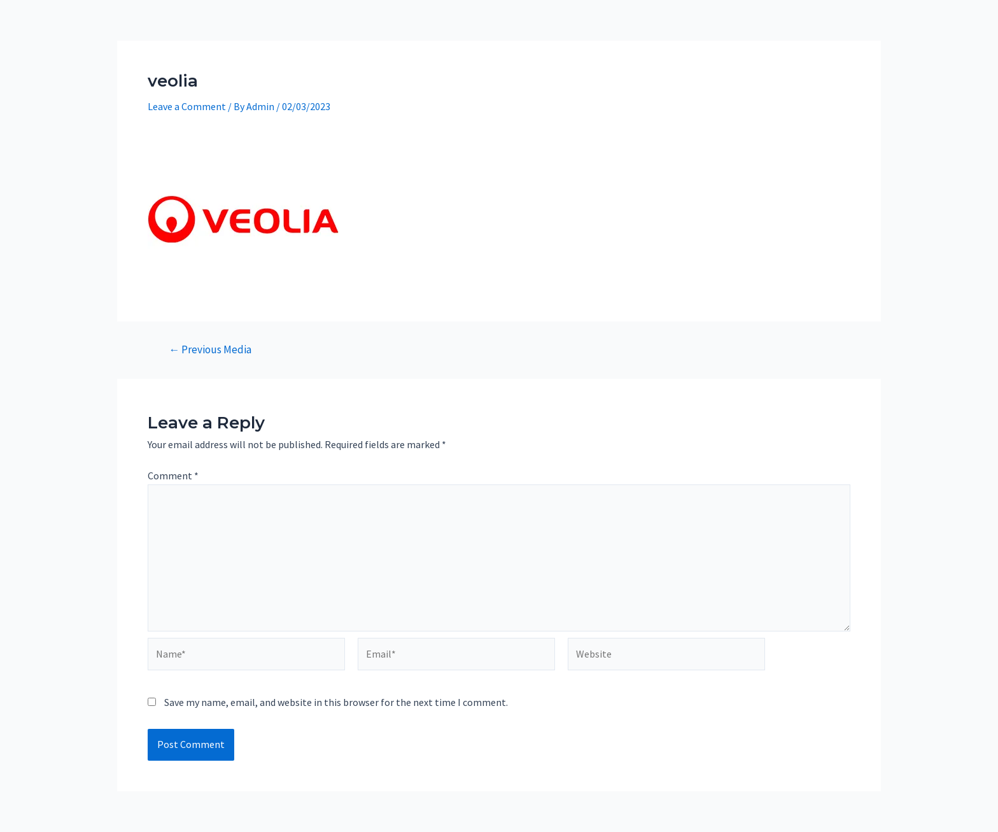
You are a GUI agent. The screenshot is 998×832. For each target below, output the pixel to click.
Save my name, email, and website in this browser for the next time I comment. (336, 702)
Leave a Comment (187, 106)
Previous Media (210, 349)
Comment (173, 475)
